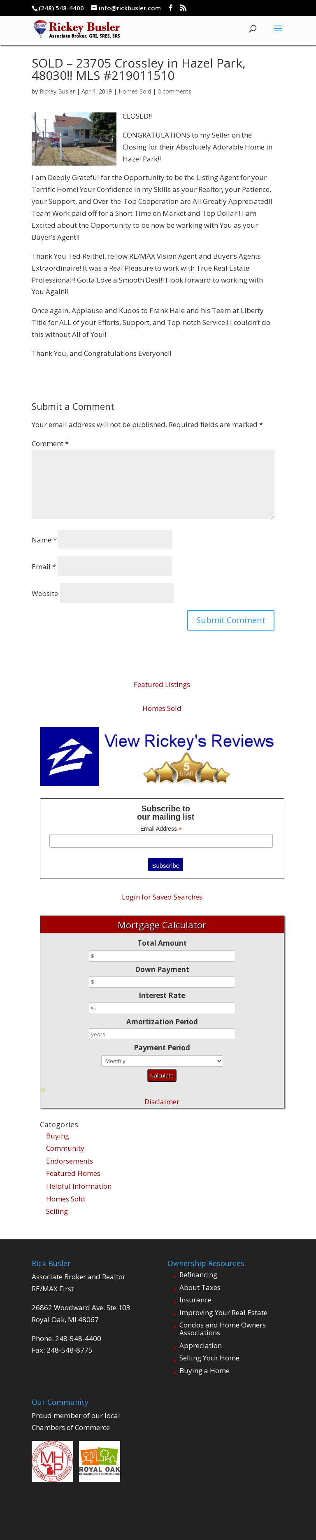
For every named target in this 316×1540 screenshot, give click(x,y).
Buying (57, 1135)
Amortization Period (162, 1021)
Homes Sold (134, 91)
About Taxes (200, 1287)
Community (65, 1148)
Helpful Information (79, 1186)
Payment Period (162, 1047)
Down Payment (162, 969)
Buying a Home (204, 1370)
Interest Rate (162, 995)
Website (45, 593)
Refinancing (198, 1274)
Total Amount (162, 943)
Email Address (161, 829)
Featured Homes (73, 1173)
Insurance (195, 1299)
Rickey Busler (57, 91)
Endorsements (69, 1161)
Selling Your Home (209, 1357)
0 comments (174, 91)
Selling (57, 1211)
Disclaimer (161, 1101)
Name (44, 539)
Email (44, 566)
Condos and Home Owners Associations (222, 1328)
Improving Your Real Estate (223, 1312)
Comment (50, 443)
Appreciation (200, 1345)
